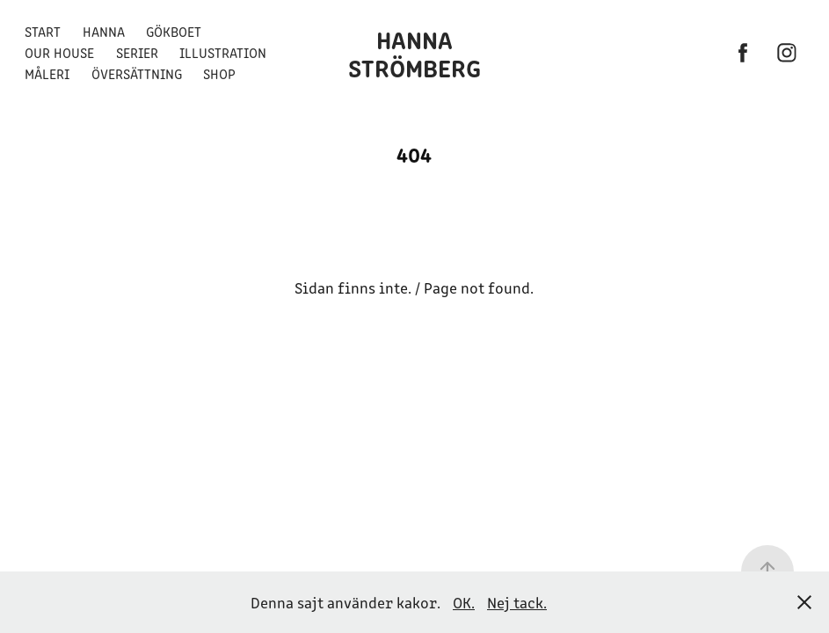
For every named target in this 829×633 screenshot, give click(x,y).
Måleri (47, 73)
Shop (219, 73)
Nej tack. (517, 602)
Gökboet (173, 31)
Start (43, 31)
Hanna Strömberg (414, 52)
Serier (137, 52)
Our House (59, 52)
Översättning (136, 73)
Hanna (104, 31)
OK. (464, 602)
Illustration (222, 52)
